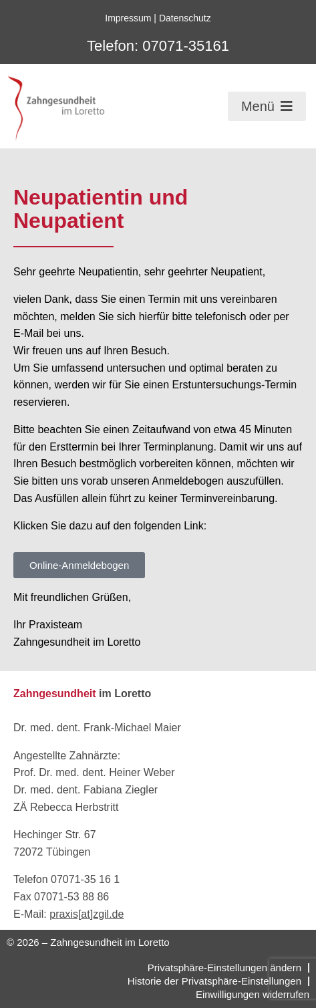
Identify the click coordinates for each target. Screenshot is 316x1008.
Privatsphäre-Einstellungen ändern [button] (224, 967)
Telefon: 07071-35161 (158, 45)
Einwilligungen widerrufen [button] (252, 994)
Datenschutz (185, 18)
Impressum (128, 18)
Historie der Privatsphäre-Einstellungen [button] (214, 981)
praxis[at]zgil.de (86, 914)
